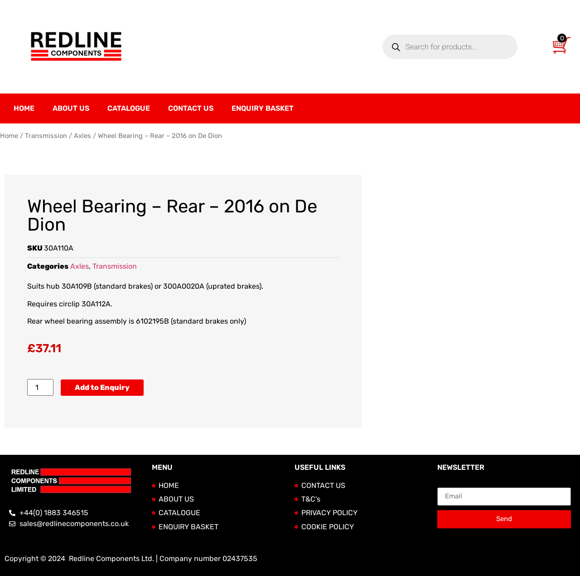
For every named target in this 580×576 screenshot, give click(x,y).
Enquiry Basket (263, 108)
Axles (82, 136)
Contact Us (190, 108)
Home (24, 108)
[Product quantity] (40, 387)
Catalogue (128, 108)
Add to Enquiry (102, 387)
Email (446, 483)
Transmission (46, 136)
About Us (71, 108)
